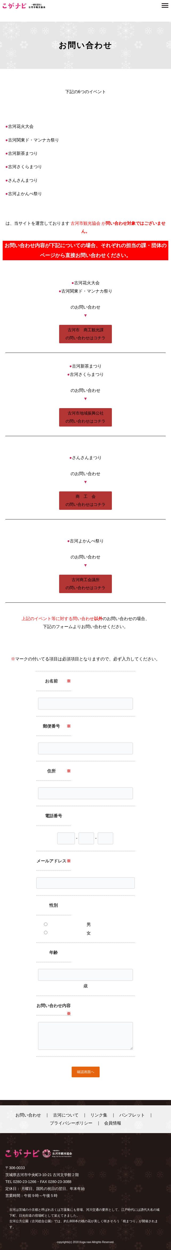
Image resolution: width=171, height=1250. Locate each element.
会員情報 (112, 1123)
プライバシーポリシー (71, 1123)
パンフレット (132, 1115)
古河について (66, 1115)
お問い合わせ (28, 1115)
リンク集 (98, 1115)
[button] (85, 334)
